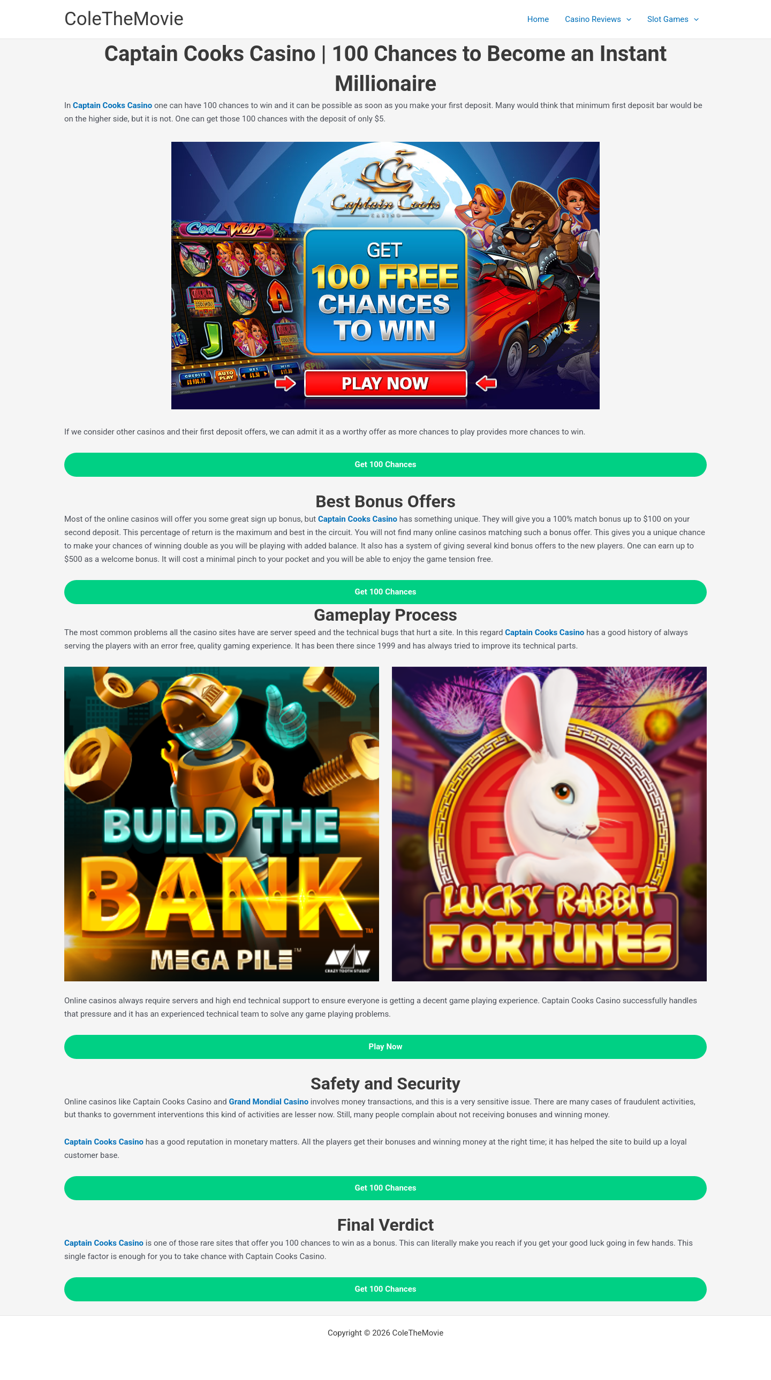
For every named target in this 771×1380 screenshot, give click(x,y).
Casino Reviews (598, 19)
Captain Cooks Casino (103, 1142)
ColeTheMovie (124, 19)
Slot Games (673, 19)
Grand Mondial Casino (268, 1102)
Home (538, 19)
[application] (626, 19)
